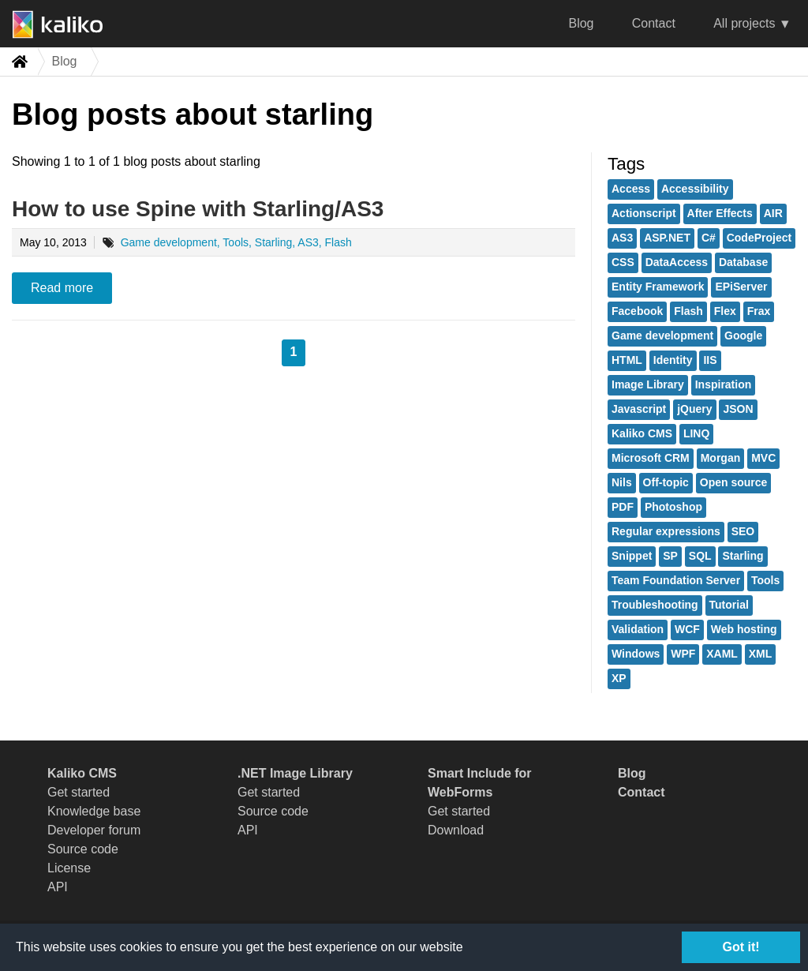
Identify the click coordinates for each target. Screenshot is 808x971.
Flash (688, 311)
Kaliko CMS (642, 433)
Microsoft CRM (651, 458)
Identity (673, 360)
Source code (82, 849)
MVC (763, 458)
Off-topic (666, 482)
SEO (743, 531)
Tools (765, 580)
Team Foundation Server (676, 580)
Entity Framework (658, 286)
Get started (78, 792)
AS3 (622, 237)
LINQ (696, 433)
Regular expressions (666, 531)
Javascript (639, 409)
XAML (722, 653)
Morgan (721, 458)
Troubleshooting (655, 604)
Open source (734, 482)
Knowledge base (93, 811)
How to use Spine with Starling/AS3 (197, 209)
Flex (725, 311)
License (69, 868)
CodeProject (759, 237)
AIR (773, 213)
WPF (683, 653)
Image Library (648, 384)
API (57, 887)
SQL (700, 555)
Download (456, 830)
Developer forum (93, 830)
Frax (759, 311)
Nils (622, 482)
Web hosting (744, 629)
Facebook (637, 311)
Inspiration (723, 384)
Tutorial (729, 604)
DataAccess (676, 262)
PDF (623, 506)
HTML (627, 360)
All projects (744, 23)
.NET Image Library (295, 773)
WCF (687, 629)
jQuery (694, 409)
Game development (662, 335)
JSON (738, 409)
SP (670, 555)
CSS (623, 262)
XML (760, 653)
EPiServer (741, 286)
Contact (653, 23)
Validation (638, 629)
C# (708, 237)
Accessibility (695, 188)
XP (619, 678)
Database (743, 262)
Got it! (740, 947)
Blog (580, 23)
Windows (636, 653)
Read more (62, 287)
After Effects (720, 213)
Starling (742, 555)
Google (743, 335)
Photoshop (673, 506)
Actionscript (644, 213)
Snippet (632, 555)
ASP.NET (667, 237)
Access (631, 188)
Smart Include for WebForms (480, 783)
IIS (709, 360)
